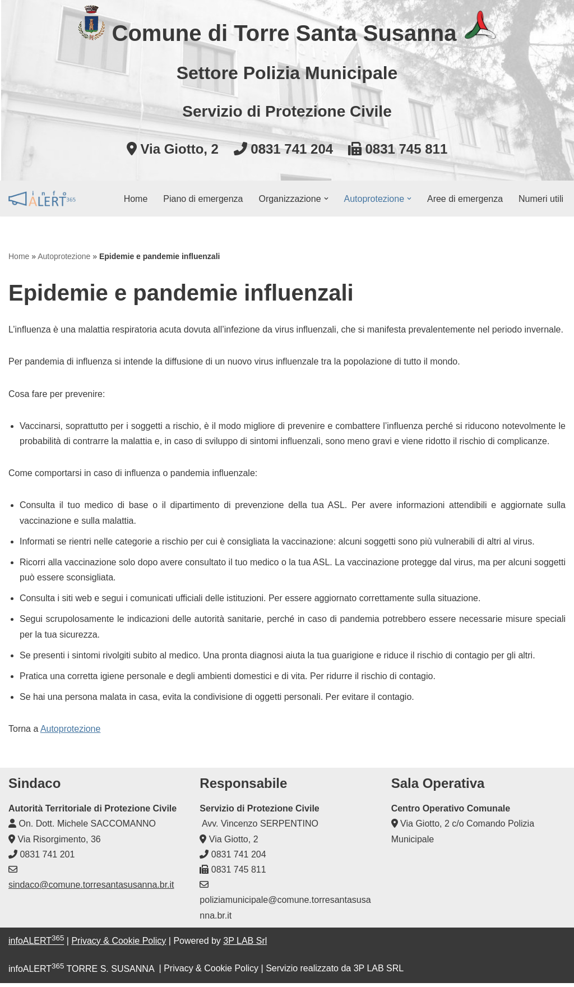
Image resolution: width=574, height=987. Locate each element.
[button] (325, 198)
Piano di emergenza (203, 199)
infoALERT (36, 944)
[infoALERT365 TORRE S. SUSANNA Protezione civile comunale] (42, 198)
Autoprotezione (64, 256)
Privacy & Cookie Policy (118, 944)
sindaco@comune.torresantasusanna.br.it (91, 888)
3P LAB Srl (245, 944)
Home (135, 199)
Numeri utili (541, 199)
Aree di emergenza (465, 199)
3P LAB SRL (379, 972)
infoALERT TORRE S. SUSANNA (81, 972)
